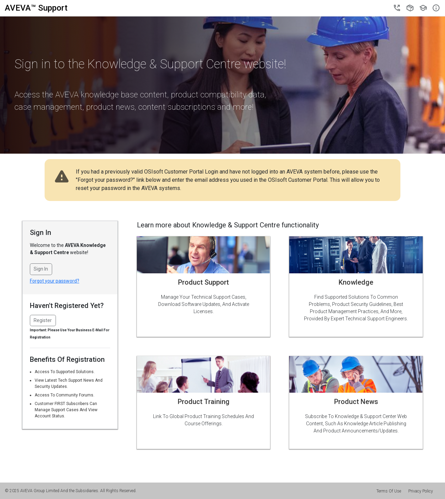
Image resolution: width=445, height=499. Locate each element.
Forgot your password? (54, 281)
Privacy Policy (420, 491)
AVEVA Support (36, 8)
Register (43, 320)
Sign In (41, 269)
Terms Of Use (388, 491)
